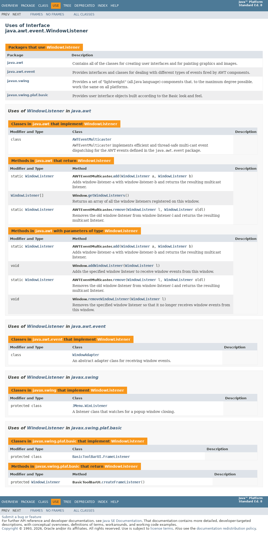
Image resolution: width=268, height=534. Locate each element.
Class (43, 5)
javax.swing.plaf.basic (27, 95)
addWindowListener (105, 266)
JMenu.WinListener (89, 406)
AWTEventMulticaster (91, 139)
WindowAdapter (85, 355)
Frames (36, 14)
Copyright (10, 528)
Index (103, 5)
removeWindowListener (108, 299)
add (116, 176)
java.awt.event (21, 72)
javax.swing (18, 81)
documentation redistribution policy (226, 528)
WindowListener (63, 47)
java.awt (15, 63)
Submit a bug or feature (21, 517)
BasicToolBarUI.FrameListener (101, 457)
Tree (67, 5)
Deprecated (84, 5)
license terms (161, 528)
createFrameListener (121, 482)
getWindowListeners (106, 195)
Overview (10, 5)
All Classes (84, 14)
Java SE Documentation (122, 521)
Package (28, 5)
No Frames (55, 14)
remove (119, 209)
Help (115, 5)
